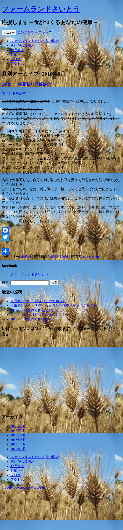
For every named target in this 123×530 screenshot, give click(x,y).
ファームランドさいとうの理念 (34, 41)
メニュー (9, 32)
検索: (6, 282)
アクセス (17, 63)
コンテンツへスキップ (34, 32)
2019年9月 (18, 426)
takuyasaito (91, 256)
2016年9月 (18, 435)
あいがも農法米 (22, 45)
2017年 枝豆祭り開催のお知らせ (36, 310)
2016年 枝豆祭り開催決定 (26, 84)
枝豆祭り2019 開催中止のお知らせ (38, 301)
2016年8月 (18, 440)
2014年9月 (18, 449)
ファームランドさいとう (41, 9)
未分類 (26, 256)
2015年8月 (18, 444)
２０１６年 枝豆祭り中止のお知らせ (39, 315)
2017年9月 (18, 430)
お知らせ (17, 54)
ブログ (15, 59)
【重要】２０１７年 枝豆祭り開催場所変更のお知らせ (53, 305)
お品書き (17, 50)
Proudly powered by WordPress (23, 487)
